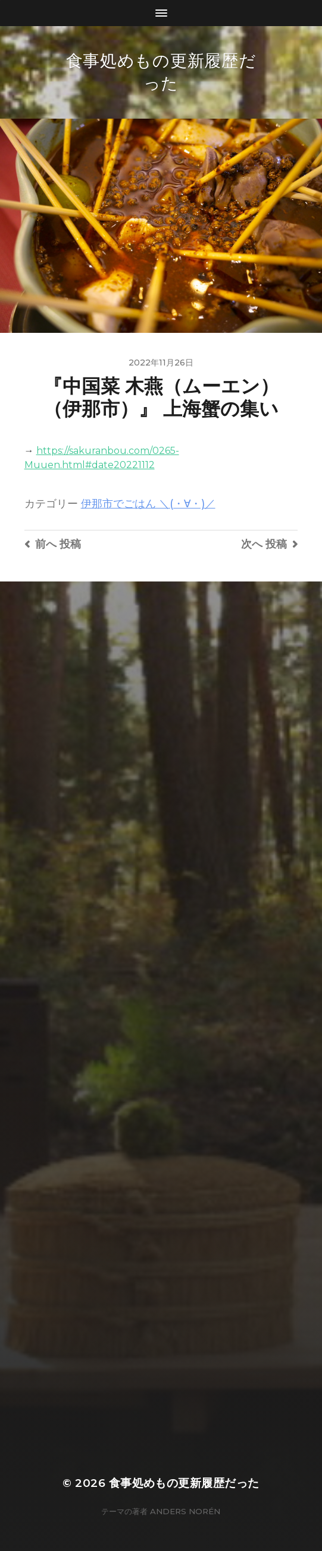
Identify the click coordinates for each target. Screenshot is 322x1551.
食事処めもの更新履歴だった (184, 1483)
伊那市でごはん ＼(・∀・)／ (148, 503)
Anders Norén (185, 1511)
